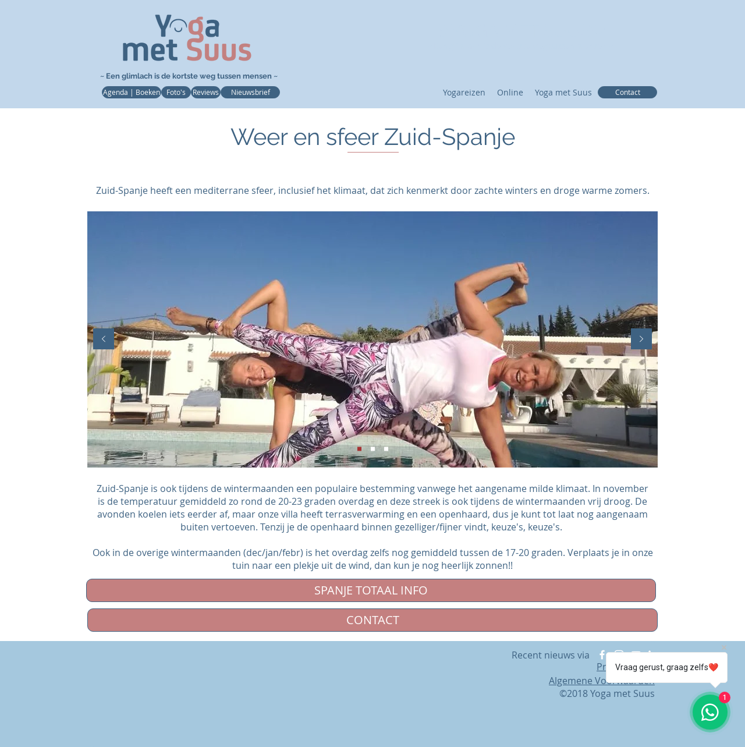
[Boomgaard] (373, 449)
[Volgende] (641, 339)
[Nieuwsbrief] (250, 92)
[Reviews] (206, 92)
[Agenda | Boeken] (131, 92)
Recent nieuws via (552, 655)
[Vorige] (103, 339)
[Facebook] (602, 655)
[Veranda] (359, 449)
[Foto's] (176, 92)
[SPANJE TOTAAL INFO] (371, 590)
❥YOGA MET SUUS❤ (520, 30)
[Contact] (627, 92)
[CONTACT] (372, 620)
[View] (386, 449)
